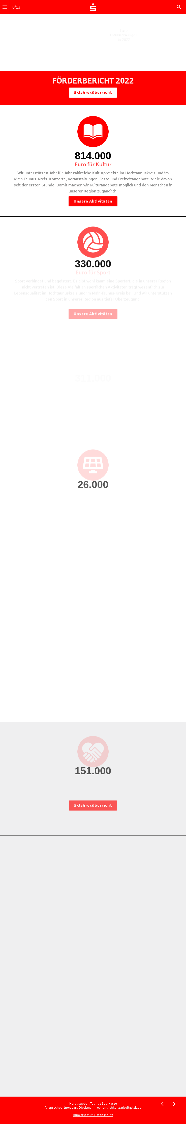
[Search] (179, 7)
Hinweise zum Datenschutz (93, 1115)
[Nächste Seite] (173, 1104)
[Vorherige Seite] (163, 1104)
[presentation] (93, 42)
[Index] (5, 7)
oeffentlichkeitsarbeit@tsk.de (119, 1107)
